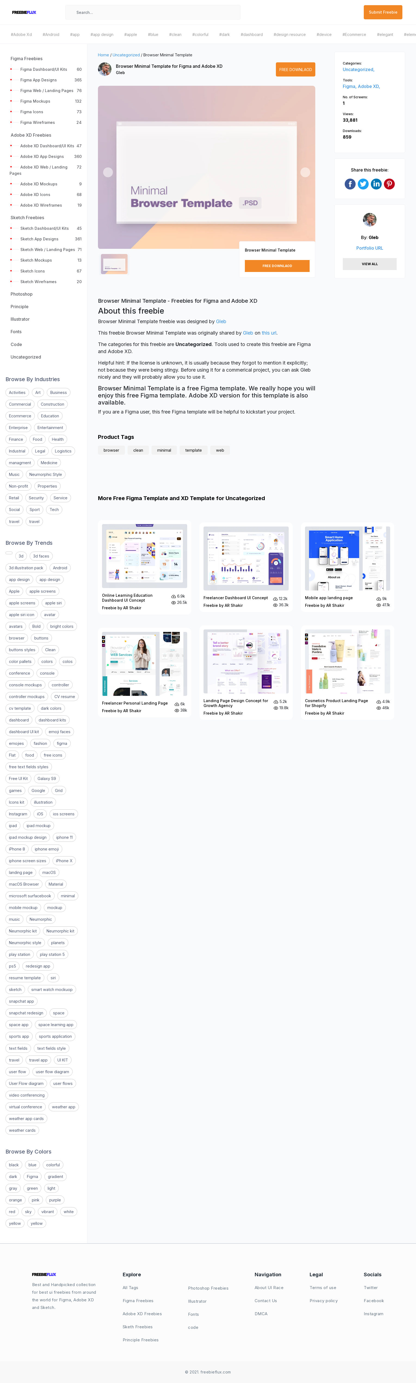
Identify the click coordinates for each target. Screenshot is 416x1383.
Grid (59, 790)
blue (32, 1164)
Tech (54, 509)
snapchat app (21, 1001)
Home (103, 55)
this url (269, 333)
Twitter (371, 1287)
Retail (14, 497)
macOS (49, 872)
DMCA (261, 1313)
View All (370, 264)
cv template (20, 708)
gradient (55, 1176)
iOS (40, 814)
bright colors (61, 626)
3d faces (41, 556)
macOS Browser (24, 884)
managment (20, 462)
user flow (17, 1071)
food (29, 755)
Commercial (20, 404)
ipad (13, 825)
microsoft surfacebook (30, 896)
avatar (50, 614)
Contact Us (266, 1300)
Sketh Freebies (138, 1326)
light (51, 1188)
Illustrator (197, 1301)
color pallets (20, 661)
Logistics (63, 451)
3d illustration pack (26, 567)
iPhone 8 (17, 849)
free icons (53, 755)
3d (21, 556)
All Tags (130, 1287)
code (193, 1327)
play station (19, 954)
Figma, (350, 86)
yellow (15, 1223)
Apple (14, 591)
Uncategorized (126, 55)
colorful (53, 1164)
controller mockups (27, 696)
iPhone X (64, 860)
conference (19, 673)
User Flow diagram (26, 1083)
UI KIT (62, 1060)
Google (38, 790)
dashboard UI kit (24, 731)
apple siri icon (21, 614)
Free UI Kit (18, 778)
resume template (25, 977)
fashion (40, 743)
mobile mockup (23, 907)
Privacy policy (324, 1300)
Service (60, 497)
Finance (16, 439)
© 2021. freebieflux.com (208, 1372)
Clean (50, 649)
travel (14, 521)
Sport (35, 509)
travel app (38, 1060)
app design (19, 579)
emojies (16, 743)
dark (13, 1176)
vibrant (47, 1211)
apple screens (42, 591)
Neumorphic (41, 919)
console (47, 673)
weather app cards (26, 1118)
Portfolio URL (369, 248)
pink (35, 1200)
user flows (63, 1083)
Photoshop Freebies (208, 1288)
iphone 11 (64, 837)
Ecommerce (20, 416)
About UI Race (269, 1287)
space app (19, 1024)
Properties (47, 486)
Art (38, 392)
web (220, 450)
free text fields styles (28, 766)
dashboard (19, 720)
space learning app (55, 1024)
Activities (17, 392)
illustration (43, 802)
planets (58, 942)
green (32, 1188)
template (193, 450)
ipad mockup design (28, 837)
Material (56, 884)
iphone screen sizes (27, 860)
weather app (63, 1106)
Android (60, 567)
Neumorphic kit (23, 931)
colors (47, 661)
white (69, 1211)
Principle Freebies (141, 1339)
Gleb (120, 72)
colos (68, 661)
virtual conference (25, 1106)
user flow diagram (52, 1071)
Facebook (374, 1300)
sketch (15, 989)
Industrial (17, 451)
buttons (41, 638)
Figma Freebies (138, 1300)
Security (36, 497)
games (15, 790)
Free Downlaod (295, 69)
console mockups (25, 685)
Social (14, 509)
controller (60, 685)
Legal (40, 451)
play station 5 (52, 954)
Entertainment (50, 427)
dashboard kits (52, 720)
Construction (52, 404)
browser (16, 638)
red (12, 1211)
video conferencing (27, 1095)
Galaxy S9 (47, 778)
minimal (68, 896)
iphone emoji (47, 849)
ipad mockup (39, 825)
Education (50, 416)
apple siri (53, 603)
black (14, 1164)
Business (58, 392)
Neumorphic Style (45, 474)
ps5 (12, 966)
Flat (12, 755)
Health (58, 439)
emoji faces (59, 731)
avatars (16, 626)
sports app (19, 1036)
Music (14, 474)
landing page (21, 872)
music (14, 919)
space (58, 1013)
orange (15, 1200)
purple (55, 1200)
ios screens (64, 814)
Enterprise (18, 427)
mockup (54, 907)
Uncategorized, (359, 69)
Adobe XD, (369, 86)
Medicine (49, 462)
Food (37, 439)
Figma (32, 1176)
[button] (108, 172)
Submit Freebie (383, 12)
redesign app (38, 966)
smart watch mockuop (52, 989)
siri (53, 977)
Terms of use (323, 1287)
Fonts (193, 1314)
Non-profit (18, 486)
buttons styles (22, 649)
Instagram (18, 814)
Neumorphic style (25, 942)
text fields (18, 1048)
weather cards (22, 1130)
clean (138, 450)
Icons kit (16, 802)
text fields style (51, 1048)
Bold (36, 626)
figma (62, 743)
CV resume (64, 696)
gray (13, 1188)
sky (28, 1211)
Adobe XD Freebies (142, 1313)
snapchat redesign (26, 1013)
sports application (55, 1036)
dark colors (51, 708)
